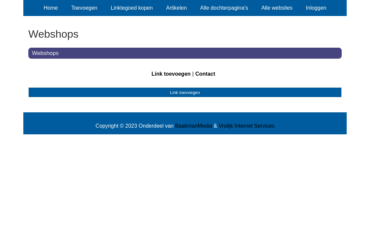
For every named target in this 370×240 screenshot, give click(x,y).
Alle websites (276, 8)
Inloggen (316, 8)
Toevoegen (84, 8)
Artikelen (176, 8)
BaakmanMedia (193, 126)
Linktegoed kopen (132, 8)
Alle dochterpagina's (224, 8)
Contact (205, 74)
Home (51, 8)
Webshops (45, 53)
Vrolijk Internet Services (246, 126)
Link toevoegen (170, 74)
